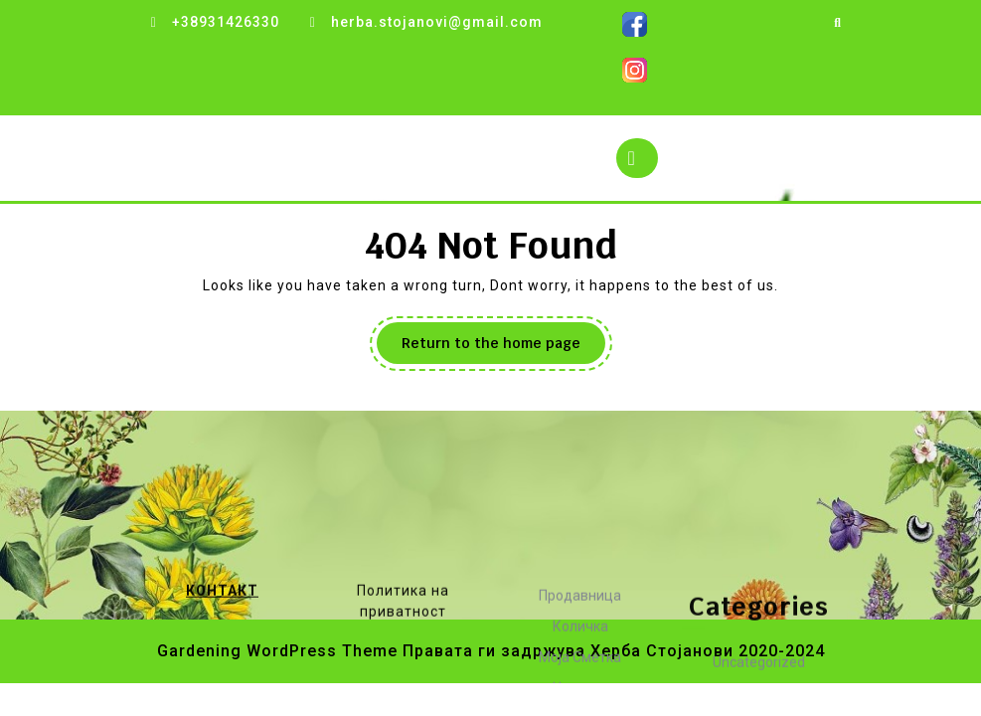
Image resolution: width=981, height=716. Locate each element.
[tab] (637, 158)
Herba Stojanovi (218, 157)
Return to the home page (503, 348)
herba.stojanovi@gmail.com (437, 22)
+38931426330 (225, 22)
